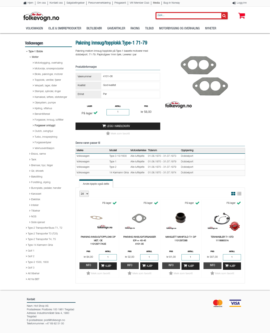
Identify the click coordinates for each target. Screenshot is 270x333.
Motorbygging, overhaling (49, 63)
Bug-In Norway (171, 3)
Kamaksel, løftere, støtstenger (51, 97)
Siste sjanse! (38, 222)
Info (88, 265)
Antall (118, 106)
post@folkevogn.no (54, 320)
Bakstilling (36, 177)
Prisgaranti (120, 3)
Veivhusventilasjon (44, 148)
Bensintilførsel (42, 114)
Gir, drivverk (37, 171)
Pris (146, 106)
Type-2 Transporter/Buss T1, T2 (45, 228)
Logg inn (242, 3)
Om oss (41, 3)
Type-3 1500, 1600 (38, 262)
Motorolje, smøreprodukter (49, 69)
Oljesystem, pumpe (45, 103)
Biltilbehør (94, 28)
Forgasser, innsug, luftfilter (49, 120)
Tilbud (149, 28)
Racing (135, 28)
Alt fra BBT (33, 279)
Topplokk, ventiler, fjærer (48, 80)
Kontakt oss (56, 3)
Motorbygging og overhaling (179, 28)
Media (156, 3)
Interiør (35, 205)
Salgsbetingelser (76, 3)
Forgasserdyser (43, 142)
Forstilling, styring (40, 182)
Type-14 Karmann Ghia (40, 245)
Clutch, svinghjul (44, 131)
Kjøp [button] (108, 266)
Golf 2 (31, 256)
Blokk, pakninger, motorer (49, 74)
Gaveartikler (116, 28)
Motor (35, 57)
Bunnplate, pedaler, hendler (46, 188)
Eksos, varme (38, 154)
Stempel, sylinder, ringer (48, 91)
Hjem (30, 3)
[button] (241, 12)
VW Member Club (139, 3)
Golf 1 (31, 251)
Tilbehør (35, 211)
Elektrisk (35, 199)
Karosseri (36, 194)
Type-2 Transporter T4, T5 (42, 239)
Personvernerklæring (99, 3)
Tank (33, 160)
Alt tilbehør (33, 273)
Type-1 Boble (35, 51)
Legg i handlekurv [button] (118, 126)
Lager (89, 106)
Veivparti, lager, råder (46, 86)
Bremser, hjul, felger (42, 165)
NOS (33, 217)
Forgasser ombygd (45, 126)
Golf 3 (31, 268)
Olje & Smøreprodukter (64, 28)
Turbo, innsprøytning (46, 137)
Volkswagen (34, 28)
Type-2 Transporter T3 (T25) (43, 234)
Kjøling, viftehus (43, 108)
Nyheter (210, 28)
